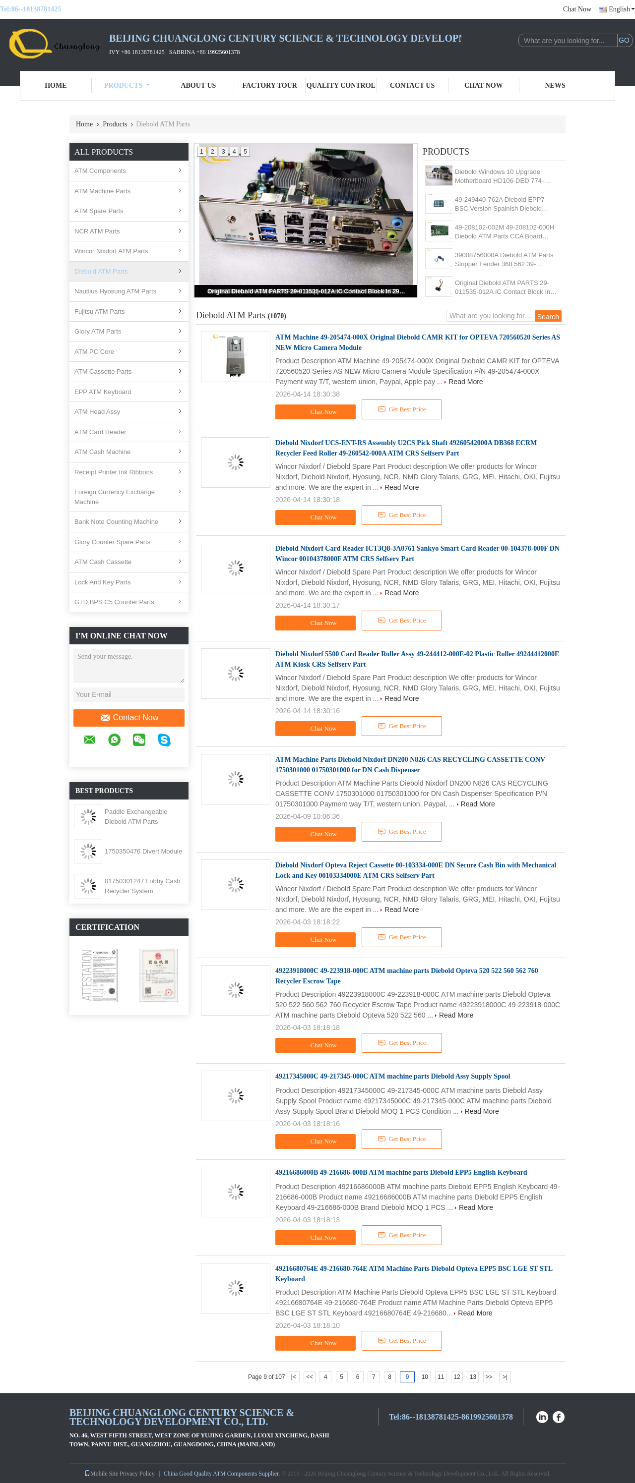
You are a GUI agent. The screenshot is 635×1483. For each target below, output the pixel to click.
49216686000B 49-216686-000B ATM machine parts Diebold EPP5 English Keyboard (401, 1172)
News (555, 85)
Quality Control (341, 85)
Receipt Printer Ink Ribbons (113, 472)
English (622, 9)
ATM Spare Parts (99, 211)
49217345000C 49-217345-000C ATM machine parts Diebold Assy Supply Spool (392, 1076)
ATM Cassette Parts (102, 371)
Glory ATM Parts (97, 331)
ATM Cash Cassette (102, 562)
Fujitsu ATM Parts (99, 311)
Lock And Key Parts (102, 582)
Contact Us (412, 85)
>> (489, 1376)
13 (473, 1376)
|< (293, 1376)
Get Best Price (402, 409)
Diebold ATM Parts (100, 271)
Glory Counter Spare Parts (112, 542)
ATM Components (100, 170)
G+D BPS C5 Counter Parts (114, 602)
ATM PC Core (94, 351)
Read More (465, 382)
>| (505, 1376)
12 (456, 1376)
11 (441, 1376)
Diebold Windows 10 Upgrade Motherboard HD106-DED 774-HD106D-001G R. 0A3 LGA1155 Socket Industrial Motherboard (501, 176)
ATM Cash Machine (102, 452)
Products (127, 85)
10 (425, 1376)
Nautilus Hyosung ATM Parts (115, 291)
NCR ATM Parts (97, 231)
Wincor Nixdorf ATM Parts (111, 251)
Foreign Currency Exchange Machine (114, 497)
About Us (198, 85)
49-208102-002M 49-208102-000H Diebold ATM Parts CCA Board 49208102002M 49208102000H (504, 232)
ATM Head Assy (97, 411)
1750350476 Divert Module (143, 851)
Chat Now (577, 9)
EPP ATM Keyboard (102, 392)
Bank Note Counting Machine (116, 521)
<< (309, 1376)
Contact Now (129, 717)
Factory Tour (269, 85)
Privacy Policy (137, 1473)
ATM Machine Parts (102, 191)
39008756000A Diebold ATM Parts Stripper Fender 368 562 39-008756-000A (504, 260)
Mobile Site (101, 1473)
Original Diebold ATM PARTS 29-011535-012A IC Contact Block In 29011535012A (306, 291)
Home (55, 85)
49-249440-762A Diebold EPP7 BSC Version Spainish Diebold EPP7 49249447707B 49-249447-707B (503, 204)
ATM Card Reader (100, 432)
